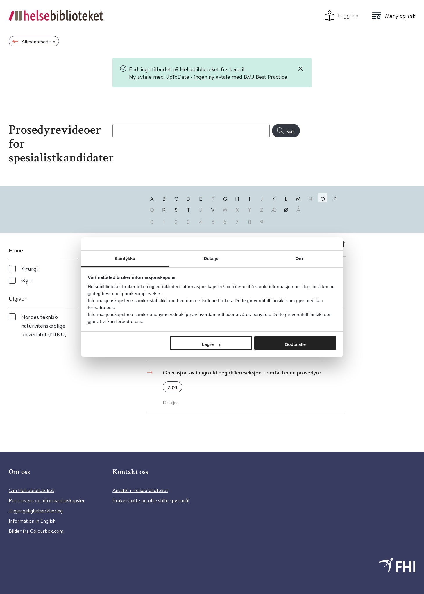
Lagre (211, 344)
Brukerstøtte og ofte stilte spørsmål (150, 500)
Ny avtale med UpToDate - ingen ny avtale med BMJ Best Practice (208, 76)
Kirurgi (29, 268)
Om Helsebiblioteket (31, 490)
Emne (16, 250)
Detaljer (170, 402)
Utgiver (17, 299)
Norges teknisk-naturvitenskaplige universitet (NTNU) (44, 325)
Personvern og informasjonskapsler (47, 500)
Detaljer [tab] (212, 258)
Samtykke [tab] (125, 258)
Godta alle (295, 344)
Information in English (32, 520)
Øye (26, 280)
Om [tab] (299, 258)
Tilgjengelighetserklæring (36, 510)
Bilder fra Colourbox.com (36, 530)
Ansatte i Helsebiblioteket (140, 490)
